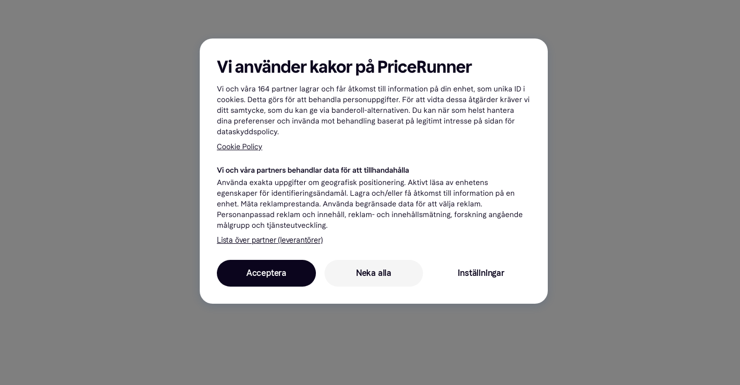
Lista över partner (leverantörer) (269, 240)
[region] (374, 171)
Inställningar (481, 273)
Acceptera (266, 273)
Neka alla (373, 273)
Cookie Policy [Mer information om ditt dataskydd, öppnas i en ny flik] (239, 146)
